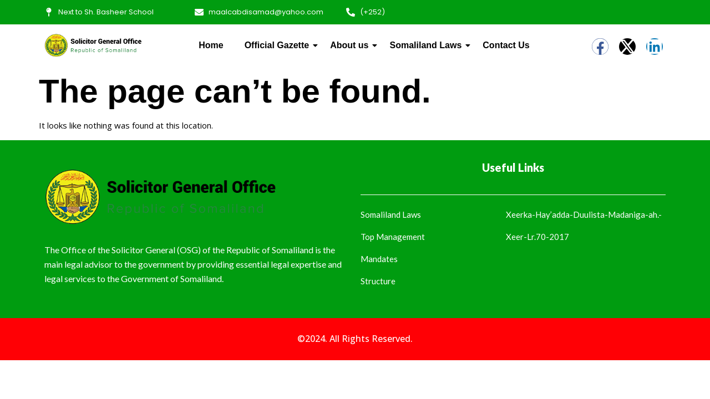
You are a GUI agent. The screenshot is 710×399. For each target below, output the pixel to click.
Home (211, 45)
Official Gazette (279, 45)
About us (351, 45)
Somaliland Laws (427, 45)
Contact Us (506, 45)
